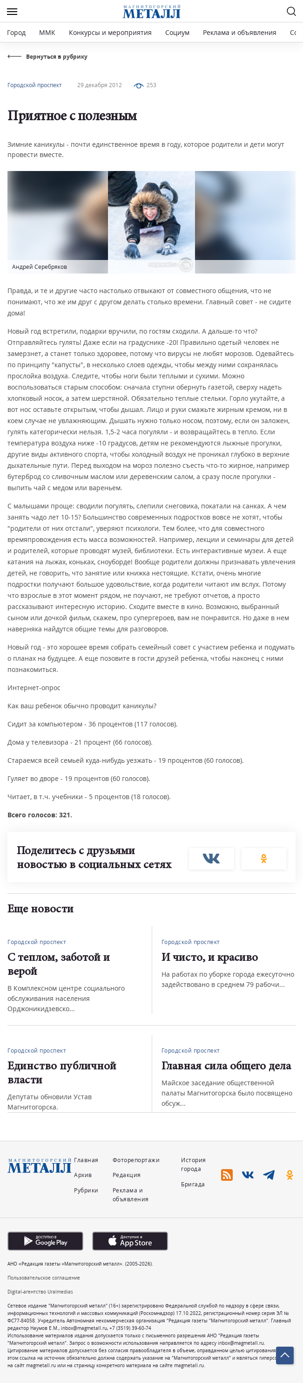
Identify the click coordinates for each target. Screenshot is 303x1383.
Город (16, 32)
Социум (177, 32)
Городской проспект (34, 85)
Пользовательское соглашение (43, 1277)
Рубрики (86, 1190)
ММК (47, 32)
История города (193, 1164)
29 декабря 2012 (99, 85)
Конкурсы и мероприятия (111, 32)
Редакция (127, 1175)
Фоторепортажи (136, 1160)
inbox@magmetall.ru (84, 1328)
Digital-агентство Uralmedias (40, 1291)
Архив (83, 1175)
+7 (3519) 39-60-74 (130, 1328)
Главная (86, 1160)
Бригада (193, 1184)
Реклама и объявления (239, 32)
